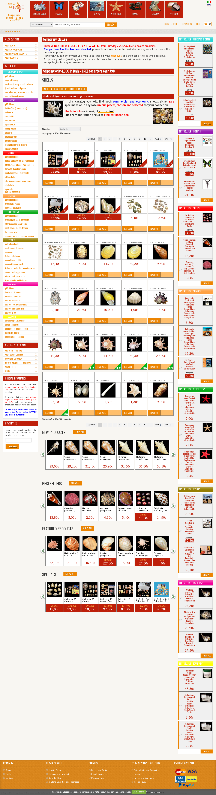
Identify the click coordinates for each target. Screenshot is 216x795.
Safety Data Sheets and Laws (18, 362)
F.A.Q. (8, 774)
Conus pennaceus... (70, 458)
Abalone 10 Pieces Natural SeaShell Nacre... (160, 191)
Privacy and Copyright (144, 778)
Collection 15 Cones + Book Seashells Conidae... (55, 145)
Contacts (9, 778)
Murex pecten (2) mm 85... (52, 458)
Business (9, 770)
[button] (44, 454)
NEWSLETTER (11, 423)
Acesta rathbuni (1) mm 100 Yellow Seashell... (106, 237)
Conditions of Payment (59, 774)
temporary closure (55, 39)
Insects (59, 8)
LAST (168, 139)
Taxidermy (155, 8)
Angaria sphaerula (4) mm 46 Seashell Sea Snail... (134, 329)
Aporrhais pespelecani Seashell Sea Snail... (133, 375)
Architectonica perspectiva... (106, 509)
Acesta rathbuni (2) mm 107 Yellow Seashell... (133, 237)
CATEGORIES (10, 66)
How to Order (55, 770)
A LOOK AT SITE (12, 39)
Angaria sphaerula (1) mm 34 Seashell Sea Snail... (81, 329)
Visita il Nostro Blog (13, 350)
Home (175, 24)
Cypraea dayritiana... (159, 554)
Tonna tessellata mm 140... (125, 554)
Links (7, 370)
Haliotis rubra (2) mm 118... (71, 554)
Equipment (174, 8)
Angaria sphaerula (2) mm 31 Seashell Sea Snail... (107, 329)
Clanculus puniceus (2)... (70, 509)
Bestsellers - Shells (189, 208)
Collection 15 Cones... (124, 600)
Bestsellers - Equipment (191, 663)
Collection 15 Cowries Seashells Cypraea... (132, 145)
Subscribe (12, 446)
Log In (166, 24)
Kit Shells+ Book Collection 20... (143, 600)
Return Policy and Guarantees (147, 770)
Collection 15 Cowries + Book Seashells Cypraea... (108, 145)
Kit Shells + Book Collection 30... (161, 600)
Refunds (137, 774)
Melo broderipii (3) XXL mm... (89, 554)
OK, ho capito (138, 792)
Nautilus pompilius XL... (107, 554)
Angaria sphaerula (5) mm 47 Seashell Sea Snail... (160, 329)
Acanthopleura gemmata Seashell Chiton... (81, 237)
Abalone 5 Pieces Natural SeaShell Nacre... (134, 191)
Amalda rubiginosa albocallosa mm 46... (79, 283)
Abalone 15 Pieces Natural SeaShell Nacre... (55, 237)
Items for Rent (55, 778)
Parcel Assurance (99, 774)
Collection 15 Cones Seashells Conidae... (79, 145)
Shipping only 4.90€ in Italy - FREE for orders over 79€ (79, 71)
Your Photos (10, 366)
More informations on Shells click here (64, 89)
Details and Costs (99, 770)
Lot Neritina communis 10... (142, 509)
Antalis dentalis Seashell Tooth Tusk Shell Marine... (108, 375)
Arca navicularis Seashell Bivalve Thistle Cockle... (160, 375)
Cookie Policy (140, 781)
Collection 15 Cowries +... (70, 600)
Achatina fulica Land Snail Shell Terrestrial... (160, 237)
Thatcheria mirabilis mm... (124, 458)
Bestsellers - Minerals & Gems (194, 39)
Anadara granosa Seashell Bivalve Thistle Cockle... (134, 283)
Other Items (116, 8)
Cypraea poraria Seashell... (125, 509)
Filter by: (46, 129)
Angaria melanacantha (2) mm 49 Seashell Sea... (55, 329)
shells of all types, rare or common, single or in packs (68, 96)
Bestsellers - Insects (190, 131)
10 (145, 139)
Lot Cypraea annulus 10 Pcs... (53, 600)
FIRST (92, 139)
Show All (79, 432)
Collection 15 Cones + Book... (107, 600)
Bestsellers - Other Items (192, 389)
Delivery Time (97, 778)
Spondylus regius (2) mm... (53, 554)
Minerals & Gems (39, 8)
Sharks (97, 8)
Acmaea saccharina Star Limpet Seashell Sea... (54, 283)
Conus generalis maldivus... (53, 509)
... (150, 139)
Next (158, 139)
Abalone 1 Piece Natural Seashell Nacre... (107, 191)
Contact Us (187, 24)
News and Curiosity (13, 358)
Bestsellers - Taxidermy (191, 582)
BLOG (198, 24)
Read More (49, 183)
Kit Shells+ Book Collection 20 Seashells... (55, 191)
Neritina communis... (87, 509)
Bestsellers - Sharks (190, 291)
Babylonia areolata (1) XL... (161, 509)
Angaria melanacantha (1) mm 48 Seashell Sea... (160, 283)
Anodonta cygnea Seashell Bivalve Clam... (81, 375)
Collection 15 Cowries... (88, 600)
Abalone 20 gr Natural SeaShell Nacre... (80, 191)
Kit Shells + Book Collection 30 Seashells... (160, 145)
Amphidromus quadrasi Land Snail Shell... (106, 283)
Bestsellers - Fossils (189, 489)
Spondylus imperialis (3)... (142, 554)
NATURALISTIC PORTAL (15, 345)
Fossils (135, 8)
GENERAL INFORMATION (15, 378)
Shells (78, 8)
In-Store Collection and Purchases (64, 781)
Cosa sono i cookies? (155, 792)
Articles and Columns (14, 354)
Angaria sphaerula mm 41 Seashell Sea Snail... (55, 375)
